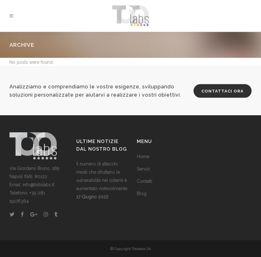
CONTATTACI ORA (222, 91)
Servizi (143, 168)
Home (143, 156)
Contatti (144, 181)
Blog (142, 193)
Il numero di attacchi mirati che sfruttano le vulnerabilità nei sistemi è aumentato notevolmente (101, 176)
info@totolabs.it (38, 184)
